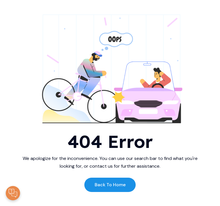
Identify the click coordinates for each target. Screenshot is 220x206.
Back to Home (110, 185)
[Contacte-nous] (13, 193)
